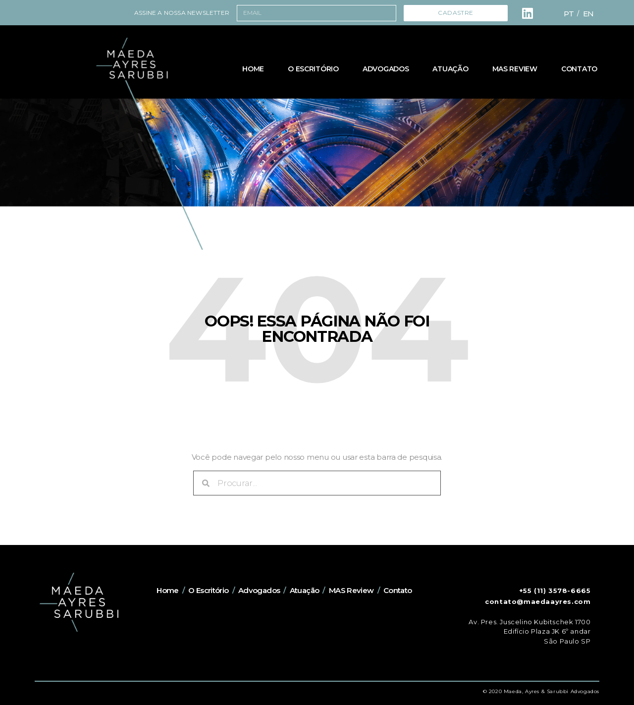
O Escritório (313, 68)
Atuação (450, 68)
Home (253, 68)
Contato (579, 68)
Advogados (386, 68)
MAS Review (514, 68)
